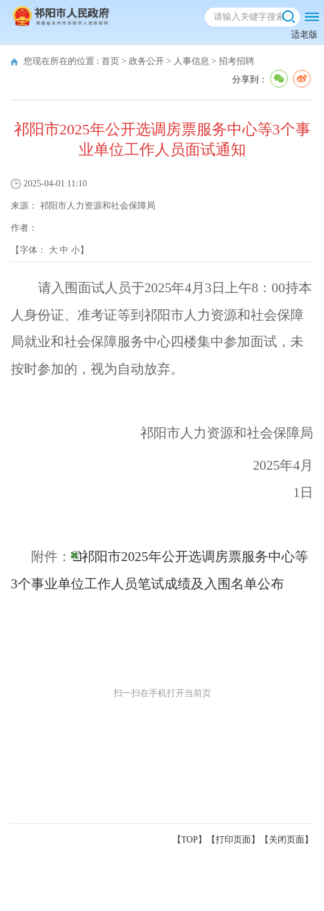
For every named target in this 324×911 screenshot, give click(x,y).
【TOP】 (189, 839)
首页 (110, 61)
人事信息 (191, 61)
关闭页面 (286, 839)
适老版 (304, 34)
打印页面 (233, 839)
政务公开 (146, 61)
